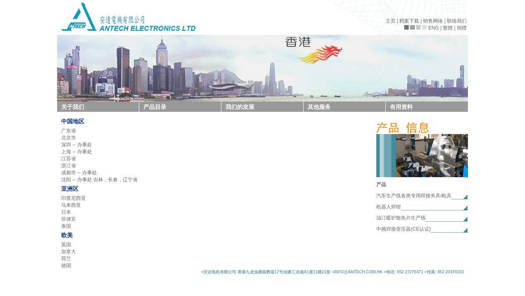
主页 (391, 21)
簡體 (462, 28)
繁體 (448, 28)
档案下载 (409, 21)
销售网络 (433, 21)
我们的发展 (240, 107)
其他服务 (319, 107)
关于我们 (72, 107)
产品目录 (154, 107)
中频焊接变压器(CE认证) (403, 229)
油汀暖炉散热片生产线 (401, 218)
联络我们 (457, 21)
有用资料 (401, 107)
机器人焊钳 (388, 207)
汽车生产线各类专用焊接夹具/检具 (413, 196)
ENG (433, 28)
